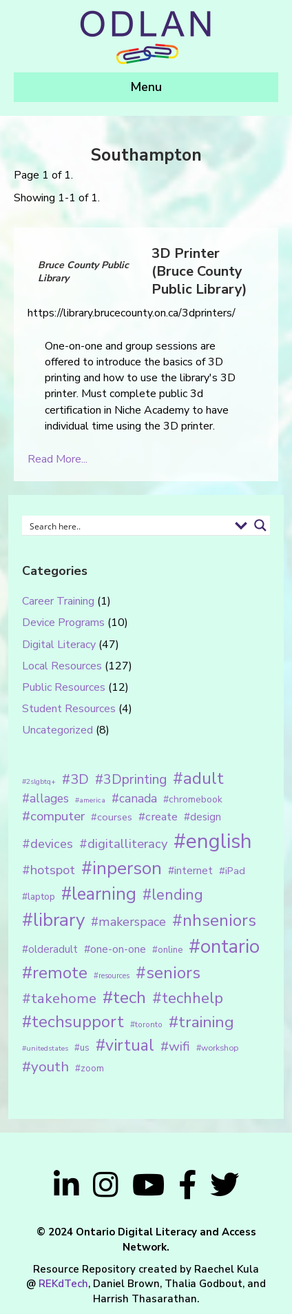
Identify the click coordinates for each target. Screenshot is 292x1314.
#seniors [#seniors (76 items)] (168, 973)
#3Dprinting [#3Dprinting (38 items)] (131, 779)
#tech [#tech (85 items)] (124, 997)
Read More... (57, 459)
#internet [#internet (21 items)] (190, 870)
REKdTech (63, 1284)
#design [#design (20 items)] (202, 817)
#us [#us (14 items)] (82, 1048)
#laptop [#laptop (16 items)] (38, 896)
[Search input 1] (127, 525)
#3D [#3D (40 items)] (75, 779)
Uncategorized (57, 730)
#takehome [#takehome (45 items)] (59, 998)
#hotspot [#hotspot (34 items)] (48, 870)
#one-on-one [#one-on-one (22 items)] (115, 949)
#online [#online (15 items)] (167, 950)
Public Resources (63, 687)
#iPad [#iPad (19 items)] (232, 871)
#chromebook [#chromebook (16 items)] (192, 799)
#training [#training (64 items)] (201, 1022)
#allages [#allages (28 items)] (45, 798)
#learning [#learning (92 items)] (98, 894)
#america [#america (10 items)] (90, 800)
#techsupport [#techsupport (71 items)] (73, 1022)
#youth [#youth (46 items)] (45, 1066)
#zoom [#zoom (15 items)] (89, 1068)
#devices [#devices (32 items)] (47, 844)
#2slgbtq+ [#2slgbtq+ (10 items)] (39, 781)
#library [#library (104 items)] (53, 920)
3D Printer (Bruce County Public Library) (199, 271)
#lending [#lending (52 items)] (173, 895)
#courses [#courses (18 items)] (111, 817)
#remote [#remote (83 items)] (54, 972)
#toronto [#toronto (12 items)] (146, 1024)
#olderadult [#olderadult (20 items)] (50, 949)
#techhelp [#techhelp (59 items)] (187, 998)
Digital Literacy (59, 644)
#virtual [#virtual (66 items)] (125, 1045)
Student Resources (69, 708)
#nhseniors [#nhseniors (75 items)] (214, 920)
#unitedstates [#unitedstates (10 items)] (45, 1048)
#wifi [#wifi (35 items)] (175, 1046)
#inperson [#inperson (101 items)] (121, 868)
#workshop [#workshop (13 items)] (217, 1047)
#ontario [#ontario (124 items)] (224, 946)
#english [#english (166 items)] (213, 841)
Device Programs (63, 622)
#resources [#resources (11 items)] (111, 976)
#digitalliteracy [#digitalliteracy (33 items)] (123, 843)
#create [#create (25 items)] (158, 817)
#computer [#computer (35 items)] (53, 816)
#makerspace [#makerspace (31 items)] (128, 921)
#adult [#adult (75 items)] (198, 778)
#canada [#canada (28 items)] (134, 798)
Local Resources (62, 666)
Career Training (58, 601)
